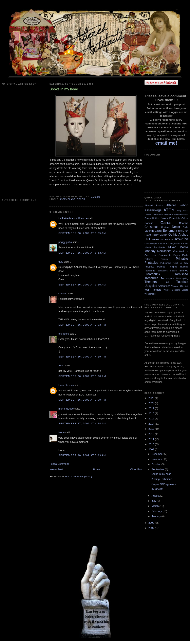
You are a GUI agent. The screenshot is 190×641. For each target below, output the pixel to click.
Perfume (164, 259)
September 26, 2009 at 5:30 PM (82, 376)
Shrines (183, 270)
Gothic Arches (178, 234)
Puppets (149, 266)
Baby (179, 211)
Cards (165, 222)
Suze (61, 365)
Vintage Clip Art (179, 286)
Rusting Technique (161, 479)
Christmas (151, 227)
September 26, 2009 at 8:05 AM (82, 233)
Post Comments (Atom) (78, 476)
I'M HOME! (157, 489)
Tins (166, 282)
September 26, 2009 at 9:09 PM (82, 399)
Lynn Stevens (66, 385)
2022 (151, 403)
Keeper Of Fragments (169, 244)
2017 (151, 408)
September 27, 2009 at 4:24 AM (82, 423)
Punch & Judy (180, 263)
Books (147, 218)
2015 (151, 418)
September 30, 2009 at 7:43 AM (82, 455)
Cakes (184, 218)
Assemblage (67, 199)
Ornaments (165, 255)
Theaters (150, 282)
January (157, 516)
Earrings (149, 230)
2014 (151, 423)
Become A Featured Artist (176, 214)
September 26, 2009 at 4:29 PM (82, 356)
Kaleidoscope (150, 244)
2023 (151, 397)
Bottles (155, 218)
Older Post (136, 469)
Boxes (164, 218)
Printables (151, 262)
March (156, 505)
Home (96, 469)
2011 (151, 439)
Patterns (148, 259)
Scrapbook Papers (167, 271)
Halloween (151, 239)
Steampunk (152, 274)
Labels (184, 243)
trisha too (63, 333)
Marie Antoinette (154, 247)
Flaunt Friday (151, 234)
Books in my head (161, 473)
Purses (161, 266)
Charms (183, 223)
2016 (151, 413)
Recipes (173, 266)
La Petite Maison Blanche (72, 218)
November (158, 459)
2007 (151, 527)
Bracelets (174, 218)
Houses (169, 239)
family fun (183, 230)
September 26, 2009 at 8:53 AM (82, 252)
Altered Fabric (177, 205)
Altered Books (153, 205)
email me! (166, 143)
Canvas (148, 223)
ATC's (168, 210)
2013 (151, 428)
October (157, 464)
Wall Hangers (152, 289)
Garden (163, 234)
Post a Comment (59, 463)
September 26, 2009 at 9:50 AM (82, 284)
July (154, 500)
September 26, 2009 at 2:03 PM (82, 324)
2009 (151, 449)
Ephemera (170, 230)
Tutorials (182, 282)
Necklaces (164, 251)
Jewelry (181, 239)
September (158, 469)
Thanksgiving (182, 278)
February (157, 511)
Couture (165, 227)
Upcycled (150, 285)
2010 (151, 444)
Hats (162, 240)
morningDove (66, 408)
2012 (151, 433)
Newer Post (56, 469)
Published (166, 263)
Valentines (164, 285)
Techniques (167, 278)
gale (60, 261)
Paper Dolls (180, 255)
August (156, 495)
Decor (81, 199)
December (158, 453)
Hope (61, 432)
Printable (182, 258)
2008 (151, 522)
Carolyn (62, 293)
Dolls (185, 227)
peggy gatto (65, 242)
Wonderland (150, 294)
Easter (158, 230)
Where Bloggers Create (175, 290)
